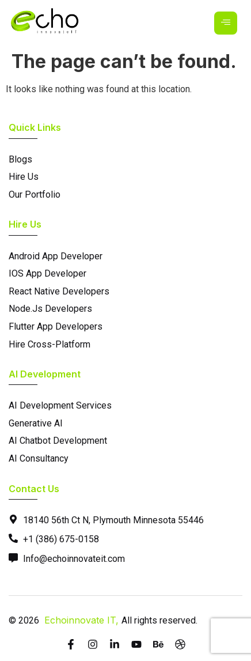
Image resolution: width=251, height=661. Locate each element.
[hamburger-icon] (225, 23)
